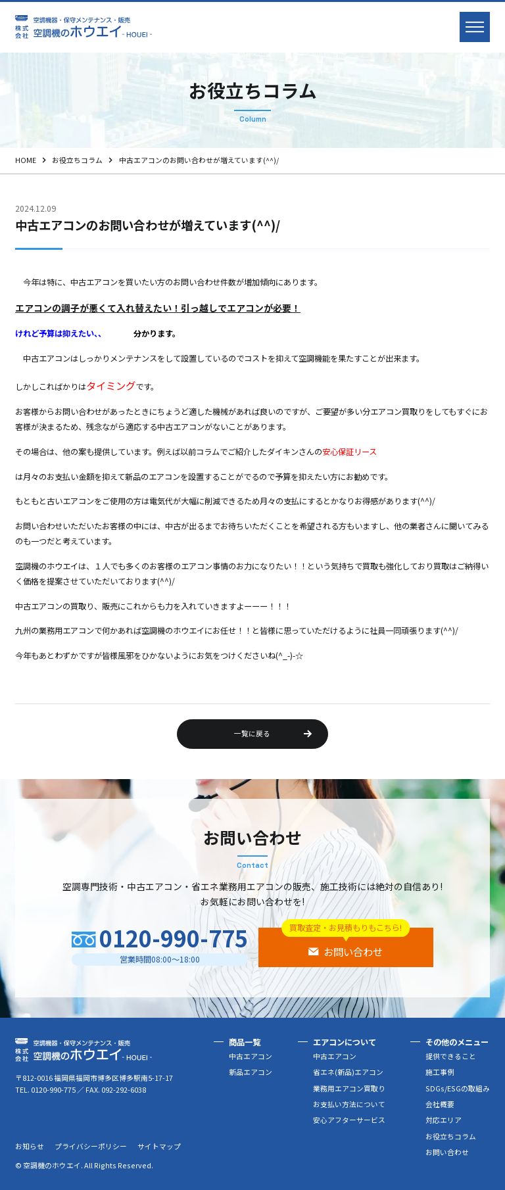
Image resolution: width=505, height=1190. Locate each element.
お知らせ (29, 1146)
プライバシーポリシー (91, 1146)
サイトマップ (159, 1146)
